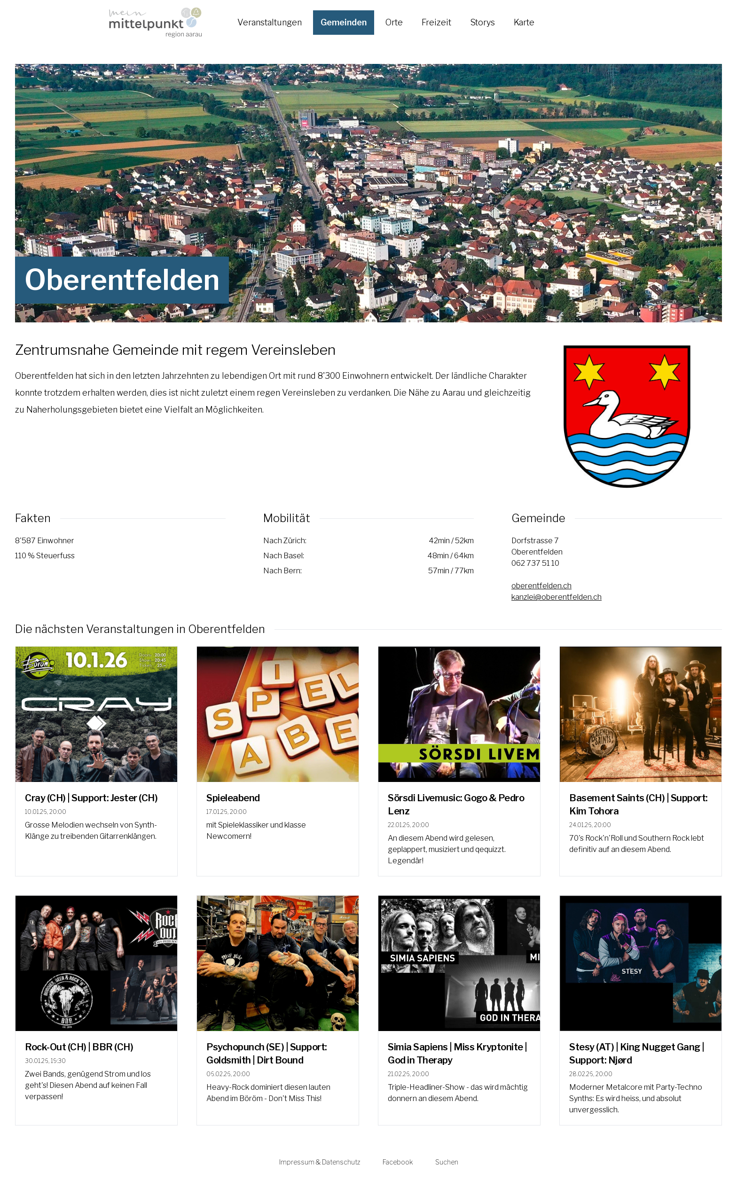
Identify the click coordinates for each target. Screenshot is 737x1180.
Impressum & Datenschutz (319, 1162)
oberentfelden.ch (541, 585)
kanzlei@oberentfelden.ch (556, 597)
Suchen (446, 1162)
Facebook (398, 1162)
